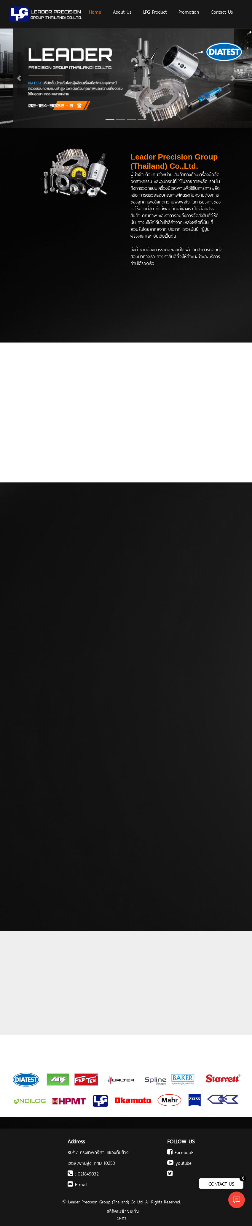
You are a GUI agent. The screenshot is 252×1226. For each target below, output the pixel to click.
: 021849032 (83, 1173)
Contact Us (222, 11)
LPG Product (155, 11)
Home (95, 11)
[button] (19, 78)
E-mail (77, 1184)
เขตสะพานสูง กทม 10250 (91, 1162)
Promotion (188, 11)
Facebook (180, 1152)
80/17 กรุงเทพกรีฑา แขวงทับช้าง (98, 1152)
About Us (122, 11)
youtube (179, 1162)
